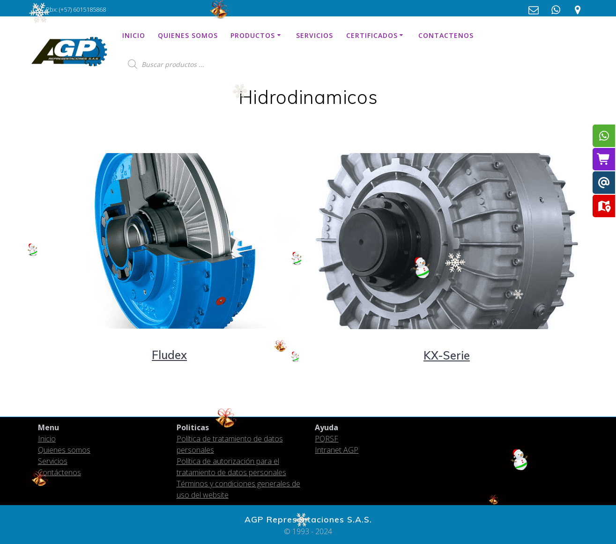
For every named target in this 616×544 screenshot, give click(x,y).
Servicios (314, 35)
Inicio (133, 35)
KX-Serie (446, 355)
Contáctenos (59, 472)
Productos (252, 35)
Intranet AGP (336, 450)
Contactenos (446, 35)
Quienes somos (188, 35)
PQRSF (326, 439)
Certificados (372, 35)
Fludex (169, 355)
